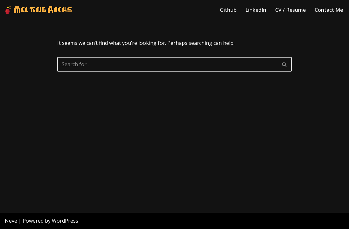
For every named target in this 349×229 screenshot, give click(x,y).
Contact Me (329, 9)
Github (228, 9)
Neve (11, 220)
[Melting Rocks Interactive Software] (38, 10)
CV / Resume (290, 9)
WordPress (65, 220)
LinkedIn (255, 9)
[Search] (167, 64)
